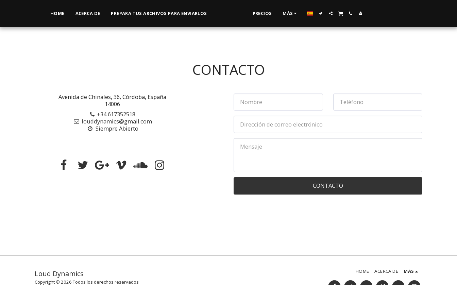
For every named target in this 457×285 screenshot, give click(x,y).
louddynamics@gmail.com (112, 121)
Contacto (328, 185)
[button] (350, 13)
